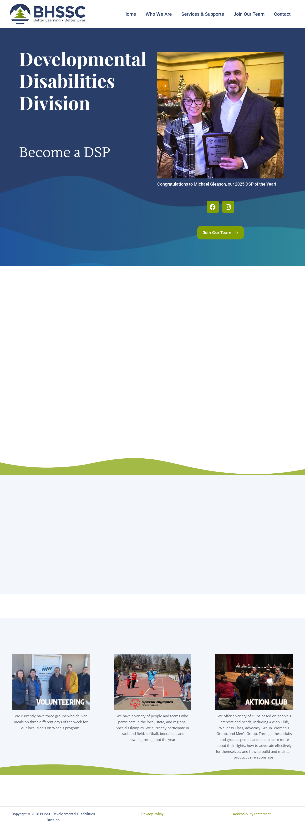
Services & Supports (202, 14)
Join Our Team (249, 14)
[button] (163, 113)
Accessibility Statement (252, 814)
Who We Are (159, 14)
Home (129, 14)
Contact (282, 14)
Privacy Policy (152, 814)
